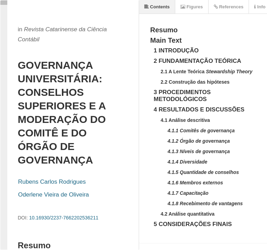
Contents (157, 6)
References (229, 6)
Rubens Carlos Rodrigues (52, 181)
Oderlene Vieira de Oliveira (53, 194)
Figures (191, 6)
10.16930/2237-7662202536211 (63, 217)
